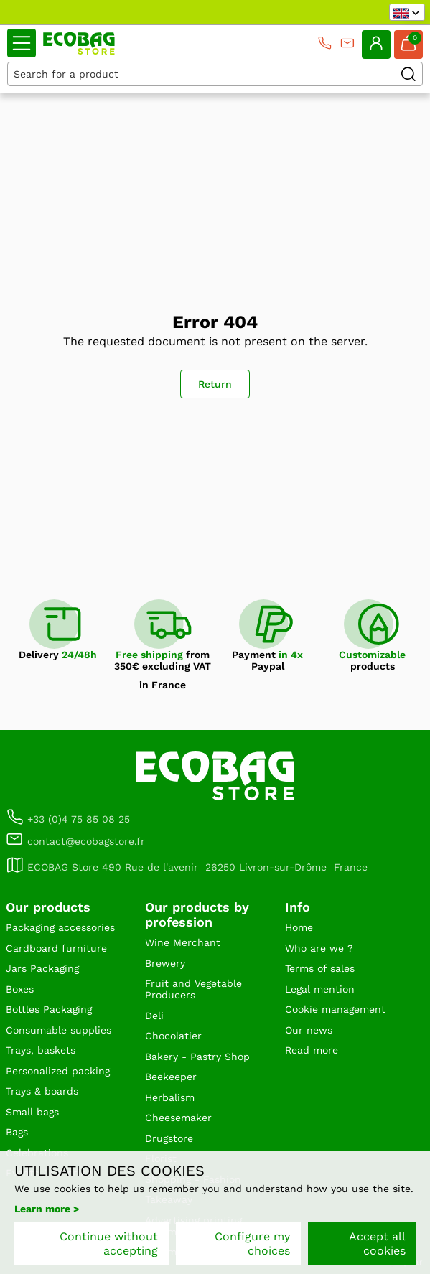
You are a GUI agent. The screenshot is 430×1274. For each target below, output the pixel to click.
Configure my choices (252, 1243)
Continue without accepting (109, 1243)
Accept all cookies (377, 1243)
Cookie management (335, 1009)
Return (215, 384)
